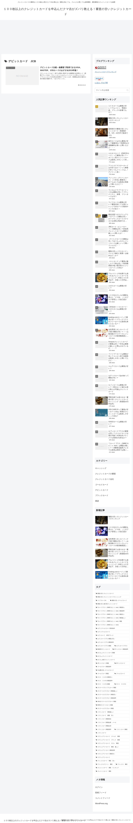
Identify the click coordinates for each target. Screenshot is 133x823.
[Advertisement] (66, 37)
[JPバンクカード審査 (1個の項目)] (104, 663)
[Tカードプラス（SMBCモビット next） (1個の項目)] (112, 624)
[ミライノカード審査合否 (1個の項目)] (112, 726)
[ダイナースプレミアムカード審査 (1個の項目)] (112, 687)
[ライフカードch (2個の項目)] (102, 600)
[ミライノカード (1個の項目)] (112, 732)
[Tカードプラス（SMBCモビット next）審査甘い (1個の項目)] (112, 614)
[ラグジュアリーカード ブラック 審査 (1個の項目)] (112, 740)
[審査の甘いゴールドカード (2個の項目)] (119, 600)
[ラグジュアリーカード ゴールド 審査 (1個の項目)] (112, 736)
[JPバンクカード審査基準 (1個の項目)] (120, 649)
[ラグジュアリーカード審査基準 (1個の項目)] (112, 750)
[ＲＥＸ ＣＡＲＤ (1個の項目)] (121, 684)
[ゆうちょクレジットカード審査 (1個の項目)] (112, 652)
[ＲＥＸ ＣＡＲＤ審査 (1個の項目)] (104, 684)
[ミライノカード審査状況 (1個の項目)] (112, 719)
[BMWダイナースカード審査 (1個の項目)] (112, 705)
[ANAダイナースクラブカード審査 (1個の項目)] (112, 701)
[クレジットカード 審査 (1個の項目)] (112, 771)
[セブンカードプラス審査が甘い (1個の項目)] (112, 638)
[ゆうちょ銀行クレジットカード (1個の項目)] (112, 659)
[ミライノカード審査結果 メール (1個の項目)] (112, 722)
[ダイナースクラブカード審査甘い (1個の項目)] (112, 694)
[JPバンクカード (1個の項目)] (121, 663)
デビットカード (101, 490)
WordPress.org (101, 803)
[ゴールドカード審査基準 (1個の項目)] (112, 666)
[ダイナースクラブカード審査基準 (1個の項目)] (112, 698)
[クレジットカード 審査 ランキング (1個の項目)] (112, 767)
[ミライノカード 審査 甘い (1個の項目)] (112, 715)
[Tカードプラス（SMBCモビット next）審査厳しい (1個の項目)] (112, 618)
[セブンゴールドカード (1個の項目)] (112, 631)
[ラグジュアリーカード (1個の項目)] (112, 757)
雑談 (97, 501)
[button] (127, 90)
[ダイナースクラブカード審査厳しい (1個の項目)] (112, 691)
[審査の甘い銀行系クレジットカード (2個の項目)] (112, 604)
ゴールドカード (101, 485)
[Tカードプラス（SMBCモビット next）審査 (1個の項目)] (112, 621)
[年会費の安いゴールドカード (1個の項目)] (112, 670)
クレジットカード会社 (104, 479)
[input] (112, 90)
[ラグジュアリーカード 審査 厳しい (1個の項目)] (112, 747)
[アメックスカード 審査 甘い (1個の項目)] (112, 760)
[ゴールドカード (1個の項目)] (121, 673)
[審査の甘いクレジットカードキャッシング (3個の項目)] (112, 597)
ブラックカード (101, 495)
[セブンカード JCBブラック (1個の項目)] (112, 635)
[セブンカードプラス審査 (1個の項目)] (104, 645)
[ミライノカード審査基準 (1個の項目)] (104, 729)
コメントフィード (102, 798)
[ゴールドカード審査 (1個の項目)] (104, 673)
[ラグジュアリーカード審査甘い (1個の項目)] (112, 753)
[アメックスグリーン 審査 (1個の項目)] (105, 764)
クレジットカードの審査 (105, 474)
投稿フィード (100, 793)
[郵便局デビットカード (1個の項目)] (103, 649)
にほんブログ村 (101, 83)
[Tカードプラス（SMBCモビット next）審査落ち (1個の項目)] (112, 607)
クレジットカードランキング (105, 72)
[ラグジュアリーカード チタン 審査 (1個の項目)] (112, 743)
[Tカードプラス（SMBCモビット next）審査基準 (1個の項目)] (112, 611)
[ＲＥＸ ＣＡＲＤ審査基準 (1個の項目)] (112, 680)
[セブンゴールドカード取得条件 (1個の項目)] (112, 628)
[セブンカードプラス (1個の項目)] (121, 645)
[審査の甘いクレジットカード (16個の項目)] (112, 593)
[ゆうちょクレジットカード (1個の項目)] (112, 656)
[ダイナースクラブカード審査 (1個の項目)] (112, 708)
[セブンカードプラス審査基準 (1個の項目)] (112, 642)
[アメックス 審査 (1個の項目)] (122, 764)
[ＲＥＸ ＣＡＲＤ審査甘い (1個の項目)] (112, 677)
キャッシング (100, 468)
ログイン (99, 787)
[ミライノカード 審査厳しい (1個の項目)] (112, 712)
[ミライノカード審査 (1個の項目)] (121, 729)
